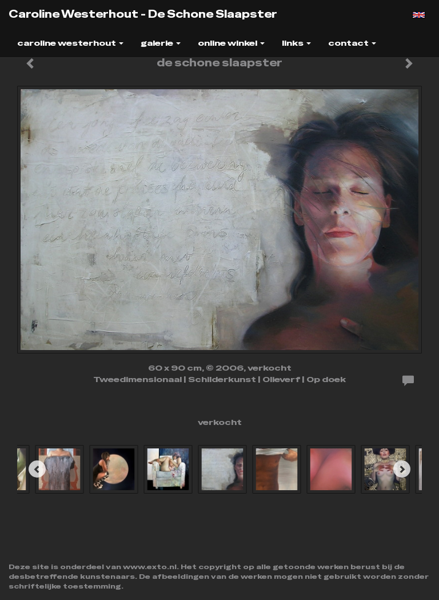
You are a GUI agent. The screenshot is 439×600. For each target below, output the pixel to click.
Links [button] (296, 43)
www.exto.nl (150, 566)
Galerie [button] (161, 43)
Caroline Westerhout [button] (70, 43)
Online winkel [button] (231, 43)
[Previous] (37, 469)
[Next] (401, 469)
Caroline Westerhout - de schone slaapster (143, 14)
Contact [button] (352, 43)
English (418, 14)
